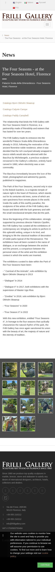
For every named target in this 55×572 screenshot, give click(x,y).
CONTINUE (45, 565)
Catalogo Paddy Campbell (15, 115)
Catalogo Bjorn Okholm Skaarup (18, 103)
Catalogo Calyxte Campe (15, 109)
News (6, 35)
